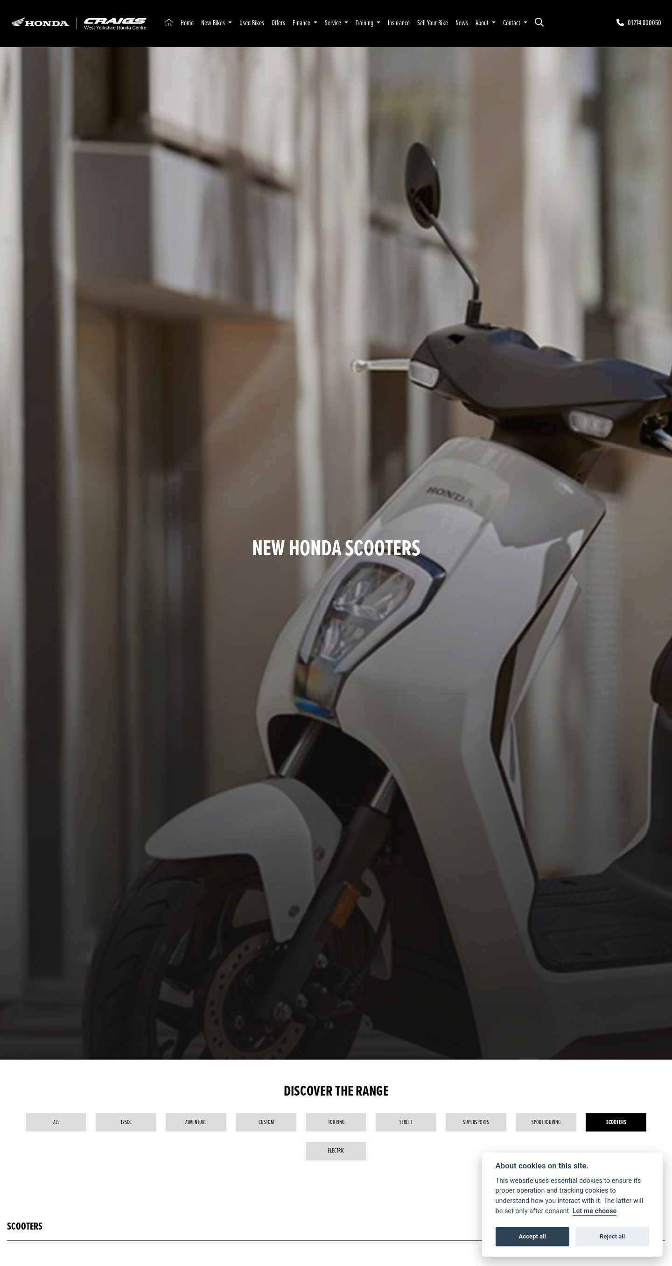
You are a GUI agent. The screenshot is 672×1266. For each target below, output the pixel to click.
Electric (336, 1151)
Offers (278, 23)
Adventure (196, 1122)
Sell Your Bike (432, 23)
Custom (266, 1122)
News (461, 23)
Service (334, 23)
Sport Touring (546, 1122)
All (56, 1122)
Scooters (616, 1122)
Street (406, 1122)
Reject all (612, 1236)
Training (365, 23)
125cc (126, 1122)
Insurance (399, 23)
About (483, 23)
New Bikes (213, 23)
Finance (302, 23)
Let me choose (595, 1211)
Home (187, 23)
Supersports (476, 1122)
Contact (512, 23)
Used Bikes (251, 23)
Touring (336, 1122)
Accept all (532, 1236)
